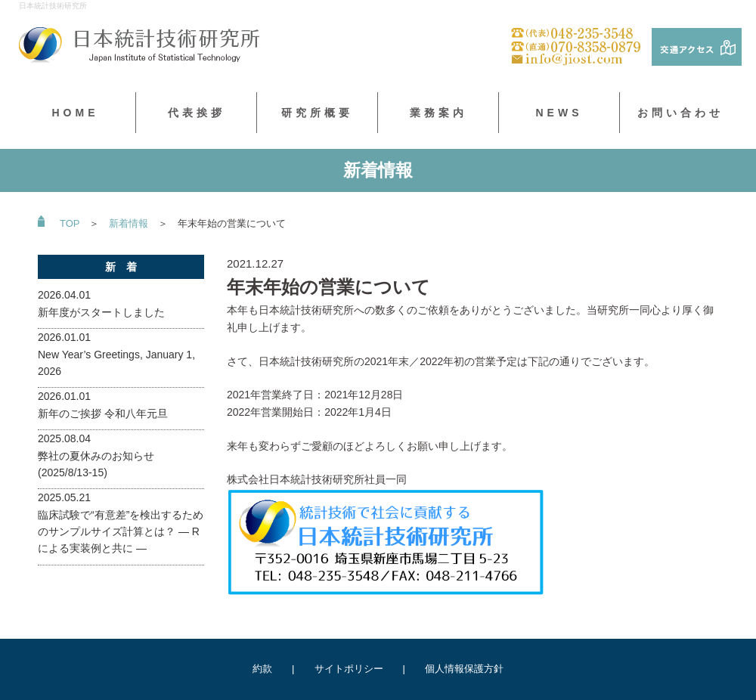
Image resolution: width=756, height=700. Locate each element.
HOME (75, 113)
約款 (262, 668)
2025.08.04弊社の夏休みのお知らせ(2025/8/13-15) (96, 455)
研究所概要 (317, 113)
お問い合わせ (680, 113)
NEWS (559, 113)
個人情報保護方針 (464, 668)
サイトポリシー (348, 668)
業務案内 (438, 113)
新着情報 (128, 223)
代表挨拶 (196, 113)
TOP (69, 223)
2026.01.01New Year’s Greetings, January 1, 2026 (116, 354)
